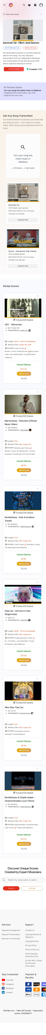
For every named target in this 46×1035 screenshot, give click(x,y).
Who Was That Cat (14, 707)
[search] (23, 5)
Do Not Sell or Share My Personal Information (33, 963)
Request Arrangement (11, 930)
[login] (41, 5)
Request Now (14, 69)
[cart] (35, 5)
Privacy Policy (31, 945)
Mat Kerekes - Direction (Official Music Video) (21, 422)
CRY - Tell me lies (13, 324)
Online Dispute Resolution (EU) (31, 955)
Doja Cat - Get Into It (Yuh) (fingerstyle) (18, 612)
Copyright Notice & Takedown (33, 935)
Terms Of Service (32, 949)
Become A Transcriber (11, 938)
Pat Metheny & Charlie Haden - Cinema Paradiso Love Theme (20, 799)
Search (11, 888)
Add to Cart (24, 373)
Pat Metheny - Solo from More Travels (19, 519)
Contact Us (29, 930)
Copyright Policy (32, 941)
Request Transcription (11, 934)
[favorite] (29, 5)
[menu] (4, 4)
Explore (32, 888)
